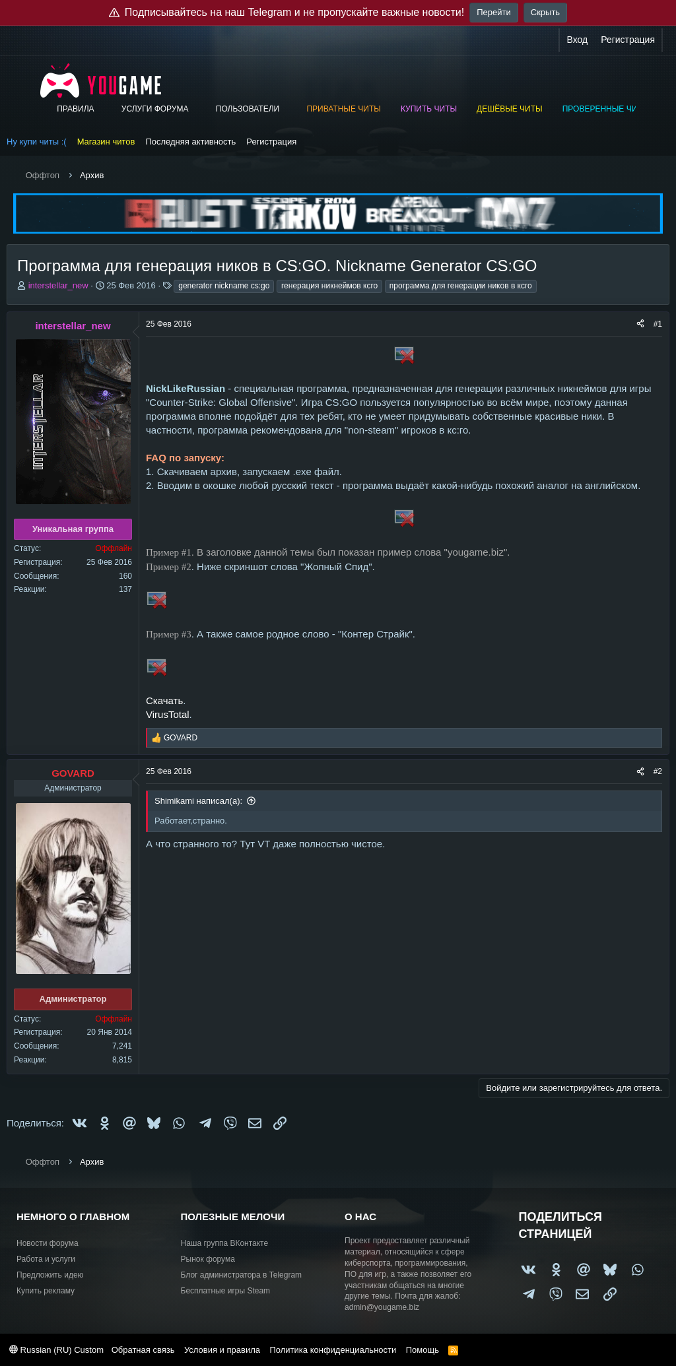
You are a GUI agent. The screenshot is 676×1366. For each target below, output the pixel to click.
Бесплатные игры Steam (226, 1290)
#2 (658, 771)
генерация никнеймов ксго (329, 285)
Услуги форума (155, 109)
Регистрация (271, 141)
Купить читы (429, 109)
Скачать (164, 700)
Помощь (422, 1350)
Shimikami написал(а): (198, 801)
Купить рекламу (46, 1290)
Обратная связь (143, 1350)
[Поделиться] (640, 324)
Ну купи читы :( (37, 141)
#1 (658, 324)
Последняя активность (190, 141)
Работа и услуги (46, 1259)
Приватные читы (343, 109)
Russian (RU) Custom (56, 1350)
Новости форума (48, 1243)
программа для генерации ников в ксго (460, 285)
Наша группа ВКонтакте (225, 1243)
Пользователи (247, 109)
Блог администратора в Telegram (241, 1275)
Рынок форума (208, 1259)
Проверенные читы (606, 109)
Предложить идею (50, 1275)
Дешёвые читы (510, 109)
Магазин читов (106, 141)
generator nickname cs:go (223, 285)
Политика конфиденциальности (332, 1350)
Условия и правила (222, 1350)
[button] (103, 109)
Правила (75, 109)
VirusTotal (167, 714)
